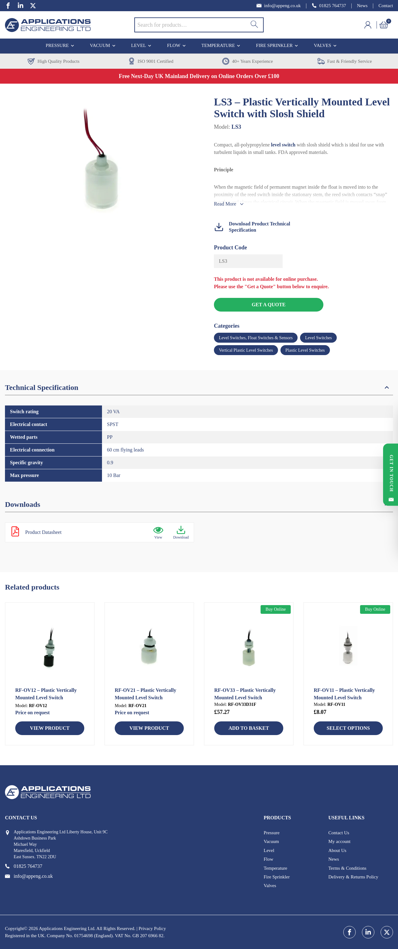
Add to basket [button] (249, 728)
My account (339, 841)
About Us (337, 850)
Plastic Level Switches (305, 350)
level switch (283, 144)
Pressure (57, 45)
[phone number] (329, 5)
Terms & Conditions (347, 868)
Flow (173, 45)
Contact (385, 5)
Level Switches (318, 338)
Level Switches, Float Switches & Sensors (256, 338)
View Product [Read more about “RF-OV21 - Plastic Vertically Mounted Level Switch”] (149, 728)
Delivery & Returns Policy (353, 876)
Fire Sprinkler (274, 45)
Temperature (218, 45)
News (362, 5)
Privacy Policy (152, 928)
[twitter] (33, 5)
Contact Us (338, 832)
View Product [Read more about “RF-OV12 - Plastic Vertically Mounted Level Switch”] (49, 728)
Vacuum (100, 45)
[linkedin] (20, 5)
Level (138, 45)
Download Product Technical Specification (252, 227)
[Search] (254, 25)
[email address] (279, 5)
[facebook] (8, 5)
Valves (322, 45)
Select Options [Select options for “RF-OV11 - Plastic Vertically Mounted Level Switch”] (348, 728)
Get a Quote (268, 304)
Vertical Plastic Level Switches (246, 350)
